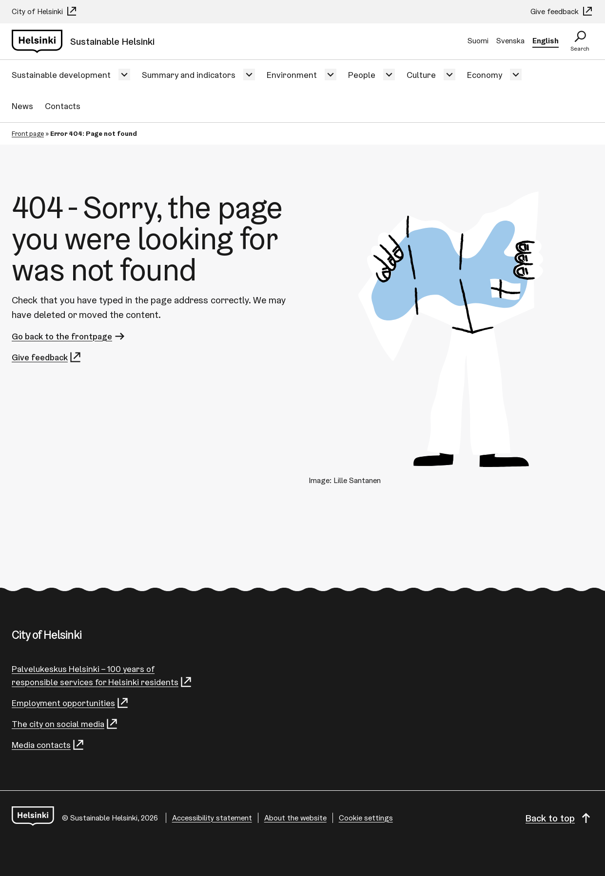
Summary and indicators (188, 74)
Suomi (478, 41)
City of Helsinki (45, 11)
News (22, 106)
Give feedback (561, 11)
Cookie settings (366, 818)
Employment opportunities (70, 702)
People (361, 74)
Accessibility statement (212, 818)
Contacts (62, 106)
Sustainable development (61, 74)
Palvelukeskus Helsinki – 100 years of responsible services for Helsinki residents (102, 676)
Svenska (510, 41)
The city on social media (65, 723)
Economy (484, 74)
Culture (421, 74)
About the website (295, 818)
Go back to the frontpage (69, 336)
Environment (292, 74)
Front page (28, 133)
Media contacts (48, 744)
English (545, 41)
